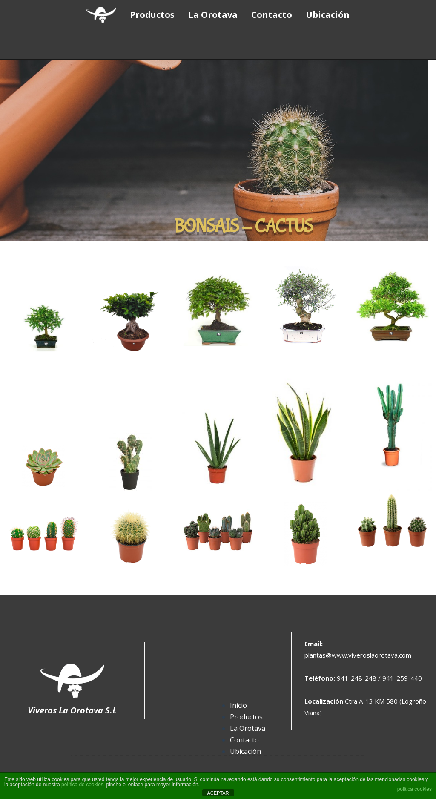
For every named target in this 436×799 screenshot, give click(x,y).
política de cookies (82, 785)
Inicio (238, 705)
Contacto (244, 739)
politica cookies (414, 789)
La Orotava (247, 728)
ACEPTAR (218, 793)
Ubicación (245, 751)
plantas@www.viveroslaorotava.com (357, 655)
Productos (246, 716)
